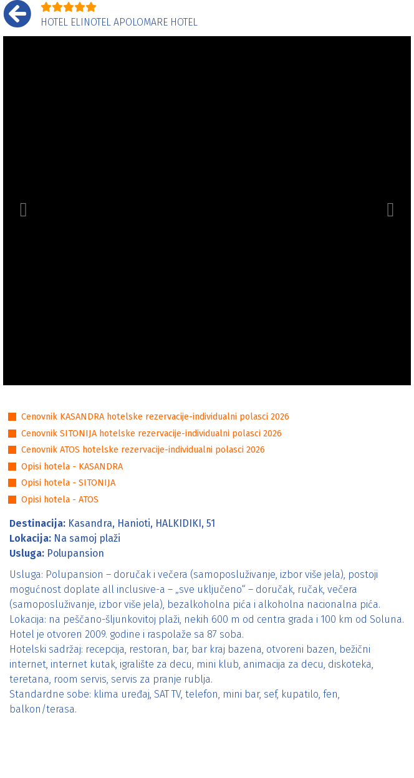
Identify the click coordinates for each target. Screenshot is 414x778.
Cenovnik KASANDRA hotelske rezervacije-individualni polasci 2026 (155, 416)
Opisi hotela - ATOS (60, 499)
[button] (23, 210)
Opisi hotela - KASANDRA (72, 466)
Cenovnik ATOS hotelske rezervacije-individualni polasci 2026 (143, 449)
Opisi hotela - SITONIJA (68, 483)
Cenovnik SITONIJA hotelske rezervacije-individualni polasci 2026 (151, 433)
